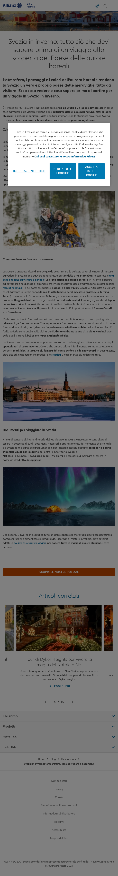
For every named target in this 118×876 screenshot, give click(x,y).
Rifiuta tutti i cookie (62, 171)
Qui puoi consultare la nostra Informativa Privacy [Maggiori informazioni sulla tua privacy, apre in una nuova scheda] (65, 156)
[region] (59, 154)
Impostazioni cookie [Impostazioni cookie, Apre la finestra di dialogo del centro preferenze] (29, 171)
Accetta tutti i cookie (91, 171)
